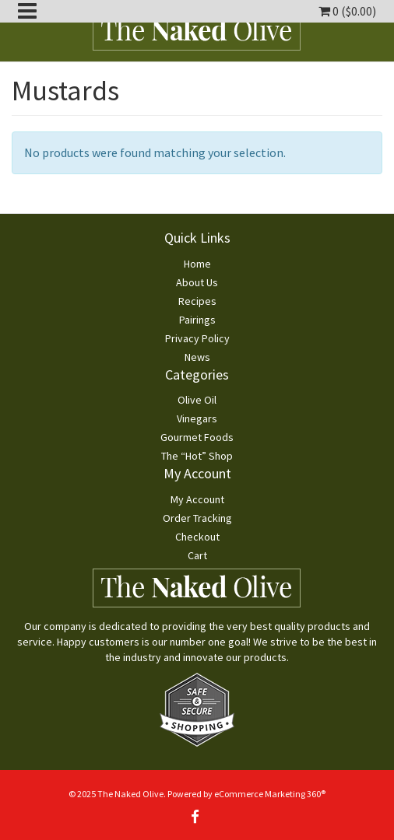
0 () (347, 11)
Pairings (197, 320)
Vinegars (197, 418)
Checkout (197, 537)
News (197, 357)
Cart (197, 555)
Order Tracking (197, 518)
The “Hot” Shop (197, 456)
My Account (197, 499)
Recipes (197, 301)
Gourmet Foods (197, 437)
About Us (197, 282)
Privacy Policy (197, 338)
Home (197, 264)
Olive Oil (197, 400)
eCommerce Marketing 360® (269, 794)
